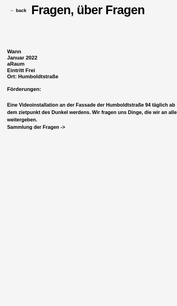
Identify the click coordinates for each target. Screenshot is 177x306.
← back (14, 10)
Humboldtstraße (38, 77)
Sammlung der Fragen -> (36, 127)
